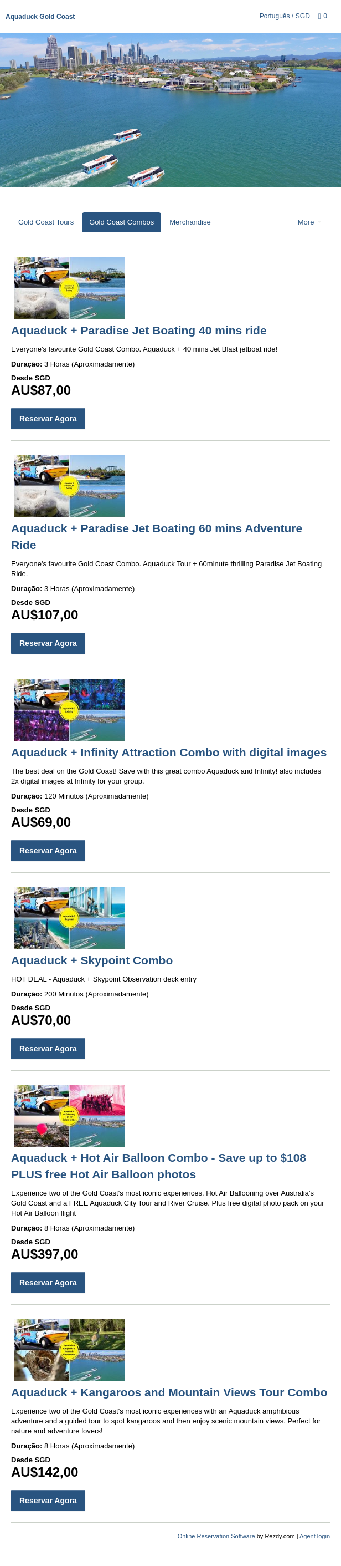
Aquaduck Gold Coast (40, 17)
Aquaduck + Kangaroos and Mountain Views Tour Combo (169, 1392)
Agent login (314, 1536)
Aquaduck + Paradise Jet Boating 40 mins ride (139, 330)
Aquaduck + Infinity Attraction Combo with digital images (169, 752)
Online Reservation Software (216, 1536)
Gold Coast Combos (121, 222)
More (310, 222)
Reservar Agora (48, 418)
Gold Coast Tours (46, 222)
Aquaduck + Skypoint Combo (92, 960)
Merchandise (189, 222)
